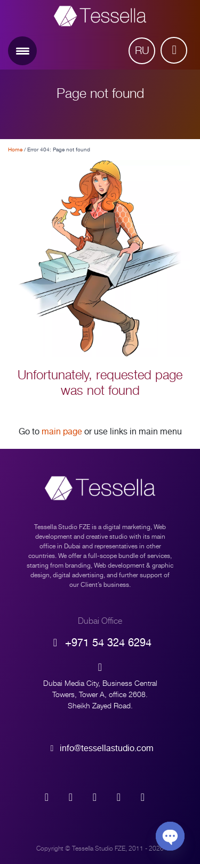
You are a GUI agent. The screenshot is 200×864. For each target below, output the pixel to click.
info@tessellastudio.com (100, 748)
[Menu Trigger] (22, 50)
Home (15, 149)
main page (62, 432)
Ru (142, 50)
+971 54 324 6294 (100, 643)
